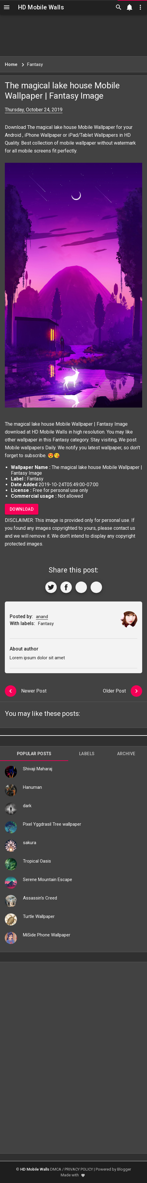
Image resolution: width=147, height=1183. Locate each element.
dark (27, 805)
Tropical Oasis (37, 861)
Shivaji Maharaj (37, 769)
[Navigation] (6, 7)
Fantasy (61, 440)
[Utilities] (140, 7)
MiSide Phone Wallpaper (46, 935)
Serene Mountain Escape (47, 879)
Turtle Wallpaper (39, 916)
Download (22, 509)
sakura (29, 842)
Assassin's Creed (40, 898)
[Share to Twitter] (51, 587)
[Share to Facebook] (66, 587)
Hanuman (32, 787)
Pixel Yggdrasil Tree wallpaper (52, 824)
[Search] (118, 7)
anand (42, 616)
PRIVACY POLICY (79, 1169)
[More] (96, 587)
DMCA (55, 1169)
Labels (86, 753)
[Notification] (129, 7)
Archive (126, 753)
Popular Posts (34, 753)
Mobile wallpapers (24, 448)
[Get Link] (81, 587)
